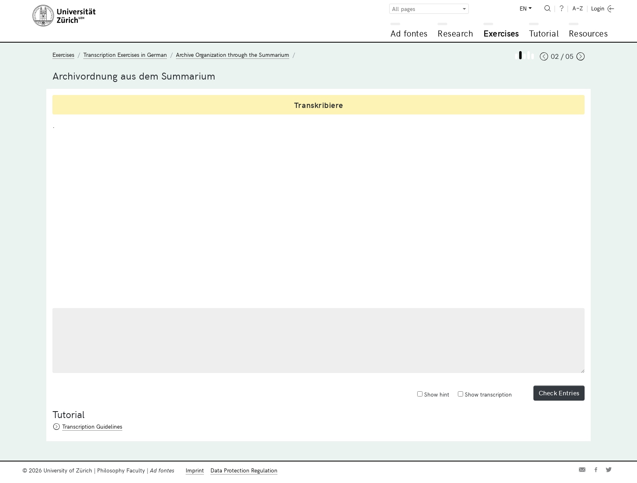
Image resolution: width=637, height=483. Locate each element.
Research (455, 33)
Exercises (501, 33)
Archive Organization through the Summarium (232, 54)
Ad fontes (409, 33)
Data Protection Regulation (243, 470)
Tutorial (544, 33)
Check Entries (559, 392)
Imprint (195, 470)
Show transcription (485, 394)
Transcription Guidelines (92, 426)
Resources (588, 33)
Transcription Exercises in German (125, 54)
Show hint (433, 394)
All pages (403, 9)
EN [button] (523, 8)
